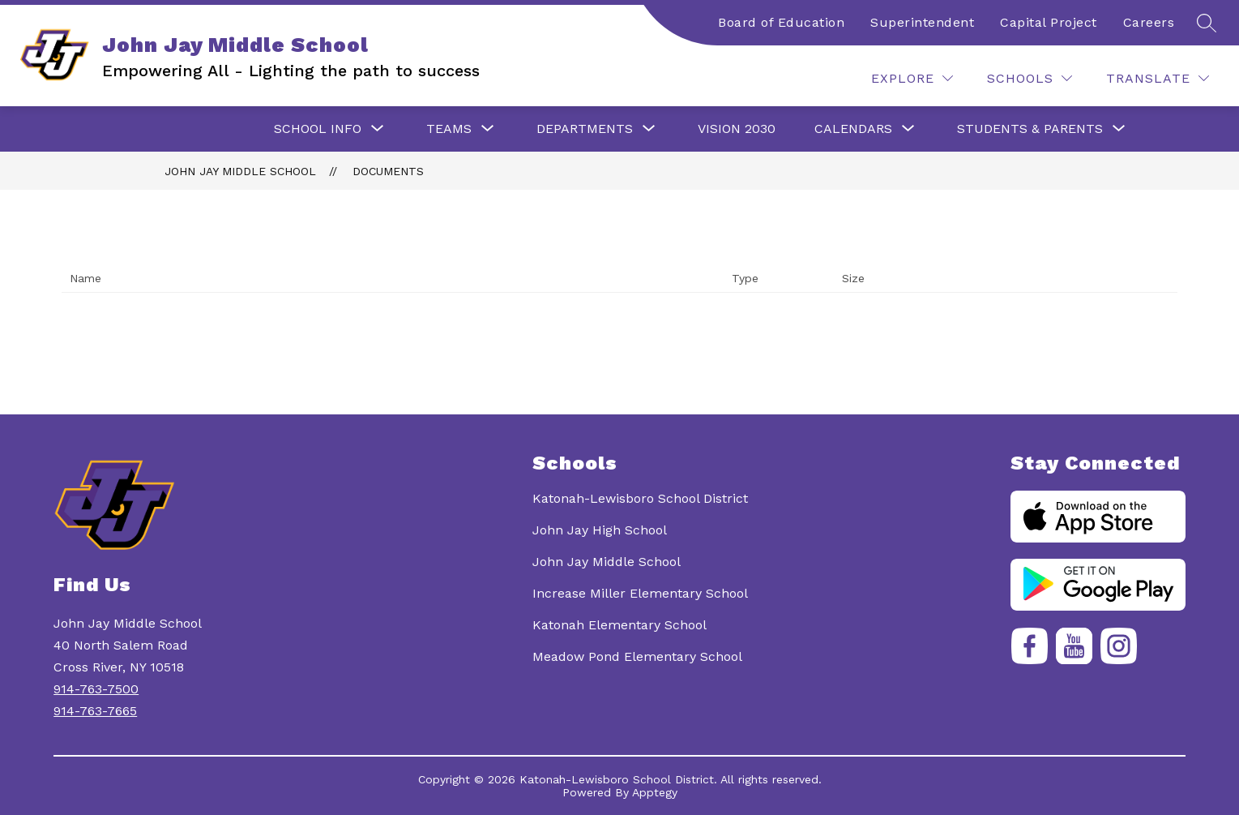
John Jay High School (599, 530)
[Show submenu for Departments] (584, 129)
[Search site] (1206, 22)
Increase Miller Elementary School (640, 593)
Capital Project (1048, 22)
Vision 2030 (736, 128)
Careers (1149, 22)
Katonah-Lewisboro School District (640, 498)
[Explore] (912, 78)
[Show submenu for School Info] (317, 129)
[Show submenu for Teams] (449, 129)
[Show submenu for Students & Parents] (1030, 129)
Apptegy (654, 792)
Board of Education (781, 22)
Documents (388, 171)
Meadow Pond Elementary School (637, 656)
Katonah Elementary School (619, 625)
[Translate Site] (1157, 78)
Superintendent (922, 22)
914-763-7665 (95, 710)
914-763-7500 (96, 689)
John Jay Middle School (240, 171)
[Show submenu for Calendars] (853, 129)
